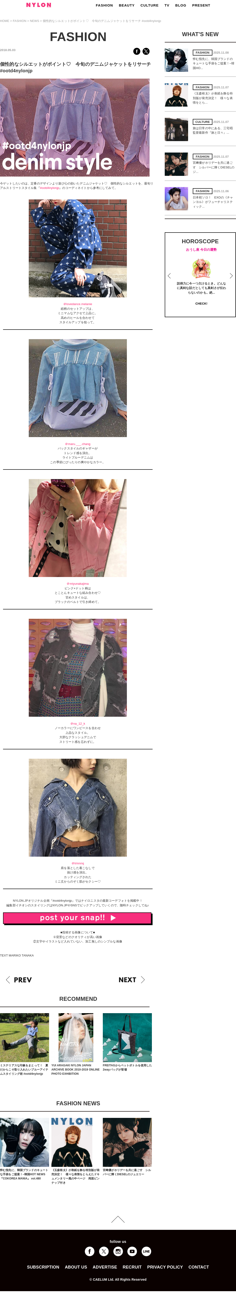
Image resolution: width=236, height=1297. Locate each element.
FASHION (104, 5)
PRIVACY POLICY (165, 1267)
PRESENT (201, 5)
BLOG (180, 5)
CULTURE (149, 5)
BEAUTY (127, 5)
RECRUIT (132, 1267)
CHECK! (201, 303)
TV (166, 5)
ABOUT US (76, 1267)
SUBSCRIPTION (43, 1267)
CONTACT (199, 1267)
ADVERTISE (105, 1267)
